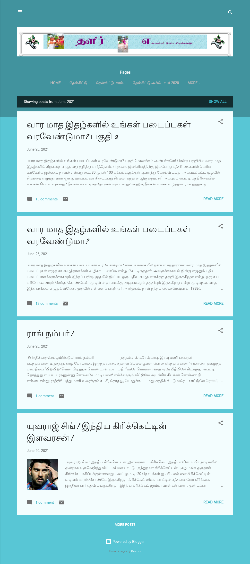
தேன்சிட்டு (78, 83)
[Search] (230, 13)
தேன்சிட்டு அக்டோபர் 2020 (156, 83)
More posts (125, 526)
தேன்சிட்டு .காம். (110, 83)
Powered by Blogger (125, 541)
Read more (213, 200)
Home (55, 83)
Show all (217, 102)
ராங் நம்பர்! (50, 334)
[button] (221, 123)
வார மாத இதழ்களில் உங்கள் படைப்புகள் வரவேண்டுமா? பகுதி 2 (108, 131)
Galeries (136, 551)
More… (194, 83)
